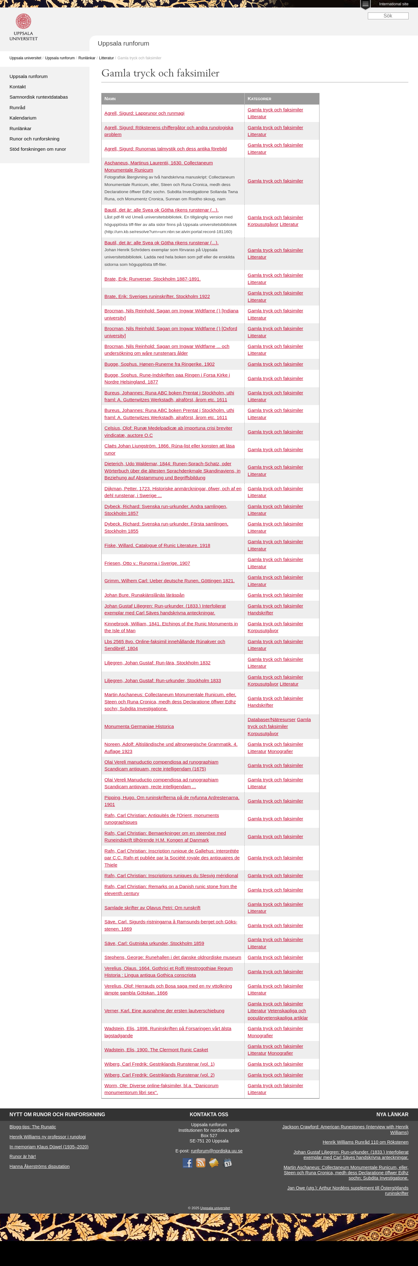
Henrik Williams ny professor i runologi (48, 1136)
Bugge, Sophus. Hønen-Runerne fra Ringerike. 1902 (159, 364)
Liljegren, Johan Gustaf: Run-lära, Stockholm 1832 (157, 662)
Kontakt (18, 86)
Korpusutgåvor (263, 224)
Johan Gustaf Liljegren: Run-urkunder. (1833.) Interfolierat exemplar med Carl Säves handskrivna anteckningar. (351, 1155)
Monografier (280, 751)
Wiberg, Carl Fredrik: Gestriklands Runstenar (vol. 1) (159, 1064)
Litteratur (106, 58)
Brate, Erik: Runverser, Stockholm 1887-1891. (152, 278)
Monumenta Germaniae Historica (139, 726)
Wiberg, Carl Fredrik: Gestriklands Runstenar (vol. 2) (159, 1075)
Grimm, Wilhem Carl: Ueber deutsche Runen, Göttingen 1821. (169, 580)
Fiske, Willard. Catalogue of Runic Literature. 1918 (157, 545)
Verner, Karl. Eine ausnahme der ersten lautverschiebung (164, 1010)
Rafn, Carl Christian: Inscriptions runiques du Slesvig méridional (171, 875)
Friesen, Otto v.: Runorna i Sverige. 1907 (147, 563)
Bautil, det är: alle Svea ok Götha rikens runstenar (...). (161, 210)
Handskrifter (260, 612)
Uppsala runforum (59, 58)
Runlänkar (86, 58)
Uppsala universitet (25, 58)
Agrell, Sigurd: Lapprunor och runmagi (144, 113)
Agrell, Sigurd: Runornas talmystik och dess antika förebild (165, 148)
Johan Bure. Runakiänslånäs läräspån (144, 595)
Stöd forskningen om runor (38, 149)
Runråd (17, 107)
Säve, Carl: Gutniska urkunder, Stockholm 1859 (154, 943)
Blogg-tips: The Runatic (33, 1126)
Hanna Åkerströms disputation (40, 1166)
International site (394, 4)
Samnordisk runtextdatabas (39, 97)
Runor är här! (23, 1156)
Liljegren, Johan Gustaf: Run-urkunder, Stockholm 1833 (162, 680)
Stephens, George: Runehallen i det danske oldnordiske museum (172, 957)
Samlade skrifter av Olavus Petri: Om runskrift (152, 907)
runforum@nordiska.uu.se (217, 1150)
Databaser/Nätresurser (272, 719)
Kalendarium (23, 117)
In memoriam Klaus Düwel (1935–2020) (49, 1146)
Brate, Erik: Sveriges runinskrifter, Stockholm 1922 (157, 296)
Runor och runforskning (35, 138)
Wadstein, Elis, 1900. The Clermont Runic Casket (156, 1049)
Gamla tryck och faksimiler (275, 109)
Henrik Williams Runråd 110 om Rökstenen (365, 1142)
